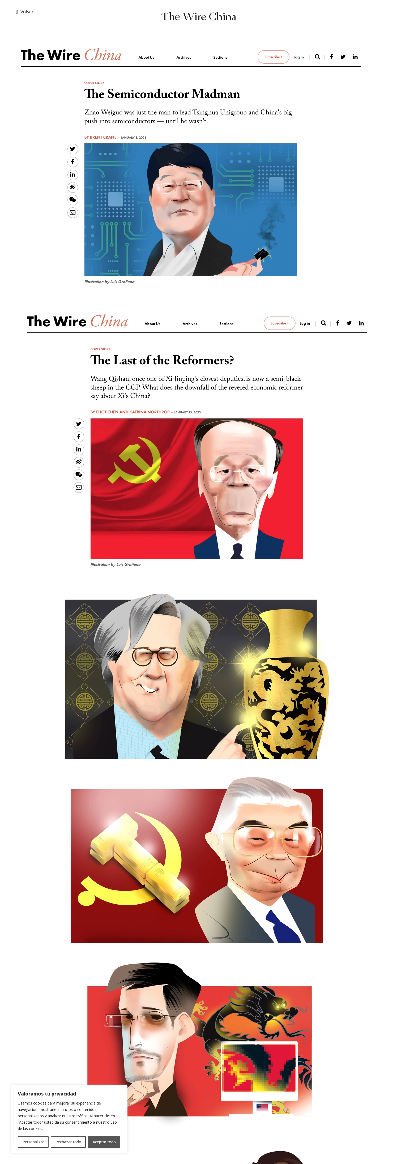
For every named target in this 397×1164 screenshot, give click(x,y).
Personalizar (33, 1141)
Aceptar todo (104, 1141)
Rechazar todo (68, 1141)
